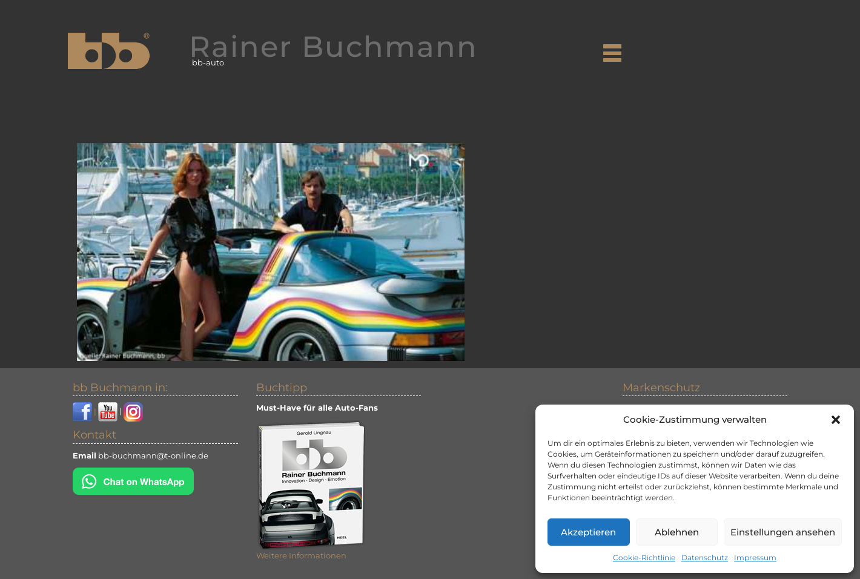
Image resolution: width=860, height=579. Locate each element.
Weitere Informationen (301, 555)
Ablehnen (677, 532)
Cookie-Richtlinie (644, 557)
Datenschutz (704, 557)
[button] (836, 420)
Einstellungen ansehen (782, 532)
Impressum (755, 557)
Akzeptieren (588, 532)
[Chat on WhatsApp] (133, 480)
